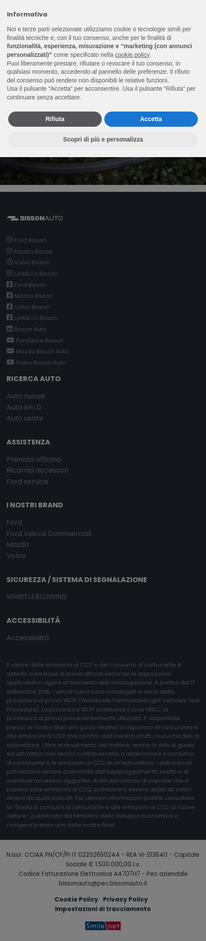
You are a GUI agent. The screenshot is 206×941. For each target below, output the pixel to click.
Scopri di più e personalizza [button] (103, 139)
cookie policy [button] (132, 54)
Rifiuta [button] (54, 118)
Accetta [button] (151, 118)
